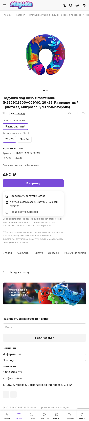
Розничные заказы (75, 252)
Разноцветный (15, 126)
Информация (12, 354)
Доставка (53, 252)
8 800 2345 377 (12, 372)
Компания (9, 348)
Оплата (38, 252)
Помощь (8, 360)
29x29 (9, 139)
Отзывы (7, 252)
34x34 (24, 139)
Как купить (23, 252)
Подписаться (44, 337)
